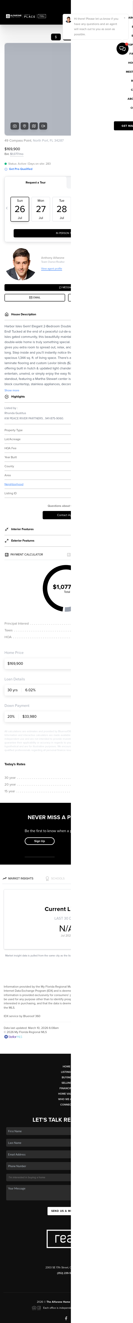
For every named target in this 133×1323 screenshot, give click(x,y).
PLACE (92, 1273)
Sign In (118, 4)
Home (66, 1037)
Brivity (19, 1318)
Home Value (66, 1065)
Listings (66, 1043)
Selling (67, 1054)
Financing (66, 1059)
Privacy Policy (77, 1318)
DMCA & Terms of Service (102, 1318)
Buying (66, 1048)
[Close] (124, 1281)
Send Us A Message (66, 1182)
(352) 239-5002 (66, 1244)
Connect (66, 1076)
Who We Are (66, 1070)
